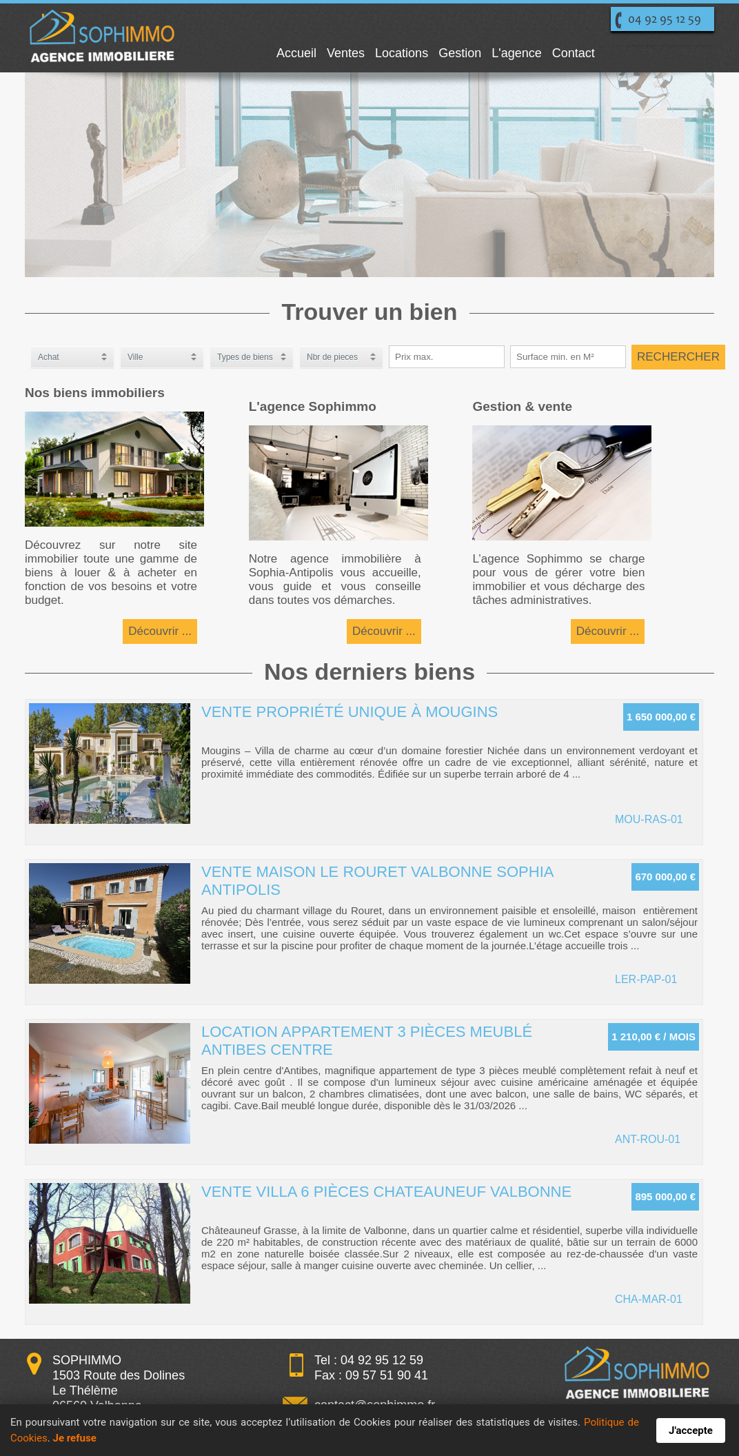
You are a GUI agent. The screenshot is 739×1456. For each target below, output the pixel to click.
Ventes (346, 53)
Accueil (296, 53)
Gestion (459, 53)
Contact (573, 53)
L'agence (517, 53)
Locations (401, 53)
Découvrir (153, 631)
